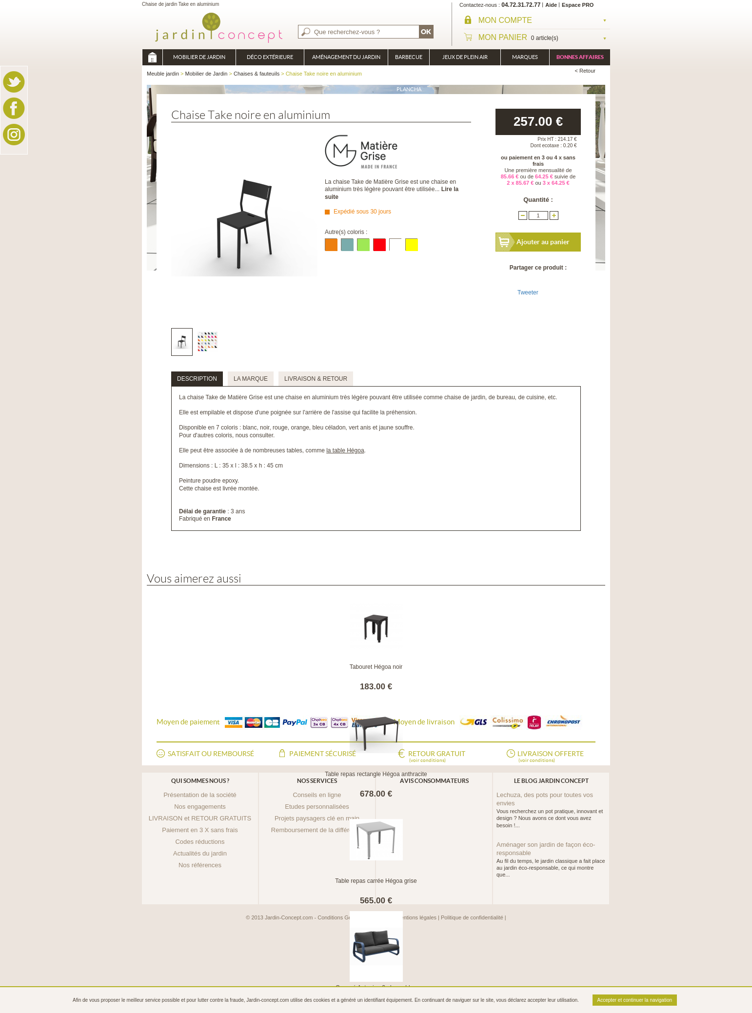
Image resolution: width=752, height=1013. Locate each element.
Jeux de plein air (465, 57)
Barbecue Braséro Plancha (408, 59)
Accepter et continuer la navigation (634, 1000)
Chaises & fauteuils (256, 74)
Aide (551, 5)
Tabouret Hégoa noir (376, 666)
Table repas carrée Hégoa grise (375, 880)
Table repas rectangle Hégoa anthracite (376, 774)
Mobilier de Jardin (199, 57)
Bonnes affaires (580, 57)
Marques (525, 57)
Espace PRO (578, 5)
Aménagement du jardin (346, 57)
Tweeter (527, 292)
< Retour (585, 71)
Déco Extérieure (270, 57)
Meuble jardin (152, 57)
